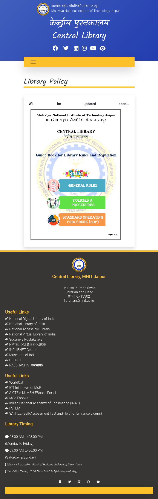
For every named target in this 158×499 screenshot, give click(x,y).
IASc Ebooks (16, 398)
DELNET (13, 360)
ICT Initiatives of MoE (23, 388)
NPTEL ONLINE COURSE (25, 345)
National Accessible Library (27, 329)
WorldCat (14, 382)
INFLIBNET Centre (21, 350)
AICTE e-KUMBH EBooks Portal (30, 393)
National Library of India (25, 324)
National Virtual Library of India (30, 334)
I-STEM (12, 408)
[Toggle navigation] (33, 62)
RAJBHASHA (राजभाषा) (24, 365)
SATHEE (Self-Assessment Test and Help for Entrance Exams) (53, 413)
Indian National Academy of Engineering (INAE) (42, 403)
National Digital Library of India (30, 319)
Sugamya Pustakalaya (24, 339)
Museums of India (20, 355)
